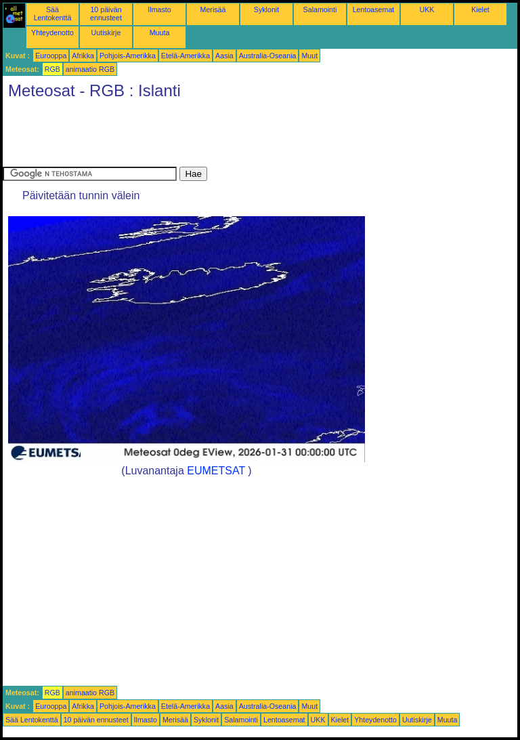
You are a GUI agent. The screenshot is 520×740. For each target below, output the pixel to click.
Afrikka (83, 56)
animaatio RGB (90, 69)
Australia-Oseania (268, 56)
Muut (309, 56)
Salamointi (320, 9)
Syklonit (266, 9)
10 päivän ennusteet (106, 13)
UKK (427, 9)
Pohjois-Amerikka (128, 56)
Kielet (480, 9)
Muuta (160, 32)
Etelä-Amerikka (185, 56)
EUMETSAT (216, 470)
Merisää (213, 9)
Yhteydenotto (52, 32)
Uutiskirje (106, 32)
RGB (52, 69)
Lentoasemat (374, 9)
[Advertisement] (249, 136)
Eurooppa (50, 56)
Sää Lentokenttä (53, 13)
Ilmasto (159, 9)
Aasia (224, 56)
